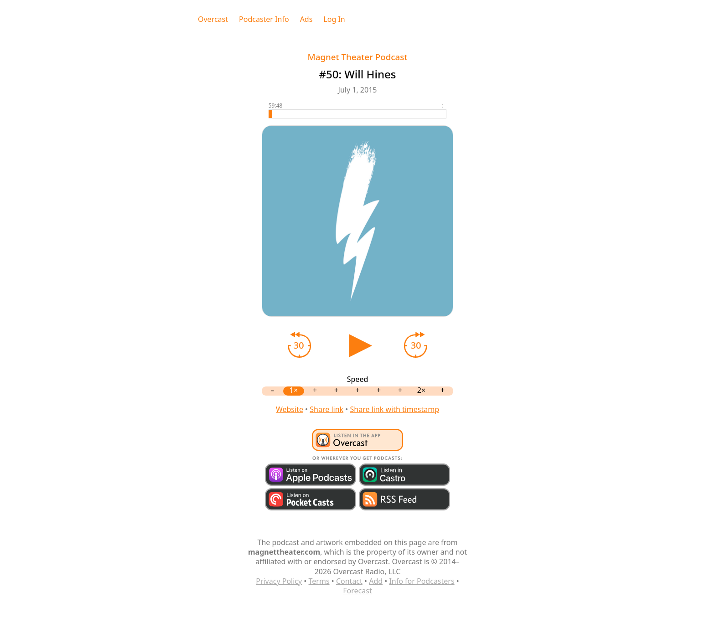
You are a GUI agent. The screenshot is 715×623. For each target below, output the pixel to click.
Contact (349, 581)
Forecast (357, 591)
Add (376, 581)
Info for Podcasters (421, 581)
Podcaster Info (264, 19)
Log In (334, 19)
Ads (306, 19)
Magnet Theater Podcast (358, 56)
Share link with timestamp (394, 409)
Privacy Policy (279, 581)
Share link (326, 409)
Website (289, 409)
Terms (319, 581)
